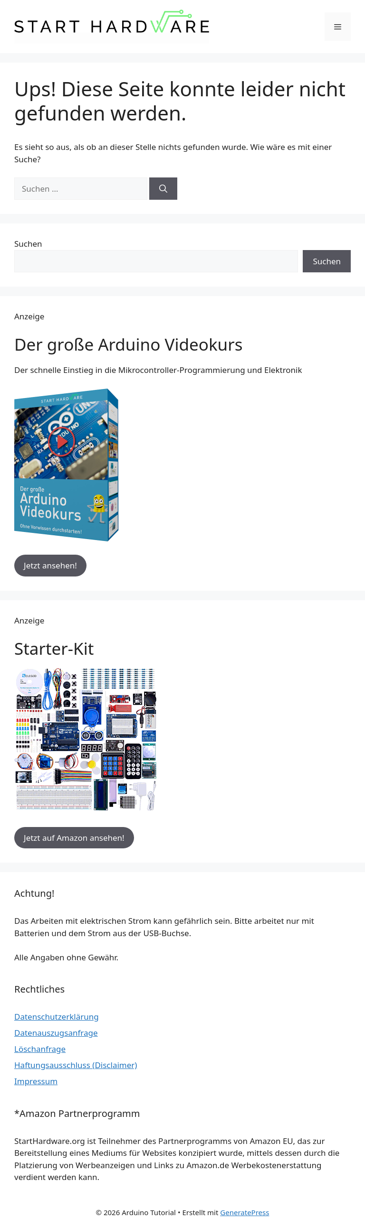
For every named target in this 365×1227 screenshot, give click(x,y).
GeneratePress (244, 1212)
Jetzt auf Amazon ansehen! (74, 837)
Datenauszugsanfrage (56, 1032)
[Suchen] (163, 188)
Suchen (28, 243)
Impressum (36, 1081)
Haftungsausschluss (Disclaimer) (75, 1065)
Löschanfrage (40, 1048)
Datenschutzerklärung (56, 1016)
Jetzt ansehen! (50, 565)
